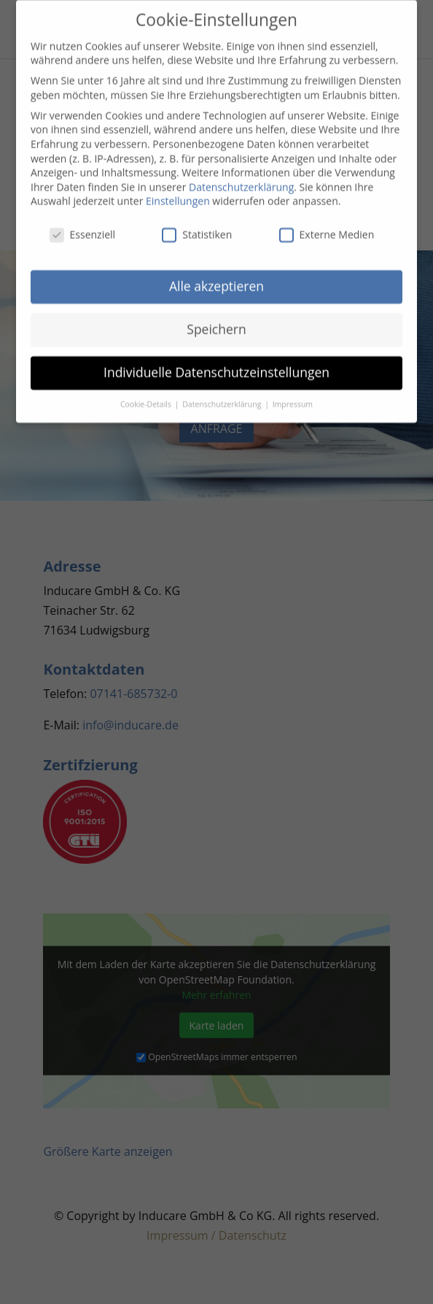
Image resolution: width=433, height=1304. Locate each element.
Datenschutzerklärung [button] (222, 397)
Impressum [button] (293, 397)
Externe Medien (327, 228)
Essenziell (83, 228)
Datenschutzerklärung (241, 180)
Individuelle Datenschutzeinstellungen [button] (216, 366)
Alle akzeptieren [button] (216, 279)
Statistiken (197, 228)
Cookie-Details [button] (146, 397)
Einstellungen (178, 195)
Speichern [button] (216, 322)
